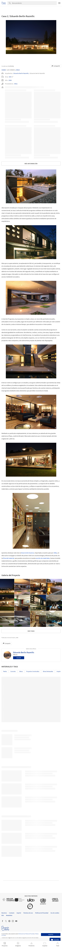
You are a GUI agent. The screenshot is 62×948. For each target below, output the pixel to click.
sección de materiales (43, 558)
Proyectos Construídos (32, 671)
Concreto (13, 671)
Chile (18, 70)
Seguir (18, 658)
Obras (21, 671)
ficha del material (8, 558)
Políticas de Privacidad (29, 933)
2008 (10, 80)
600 (10, 77)
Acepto (50, 934)
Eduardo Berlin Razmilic (21, 73)
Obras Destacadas (48, 671)
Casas (4, 70)
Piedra (5, 671)
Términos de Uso (22, 933)
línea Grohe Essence (27, 553)
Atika (15, 84)
